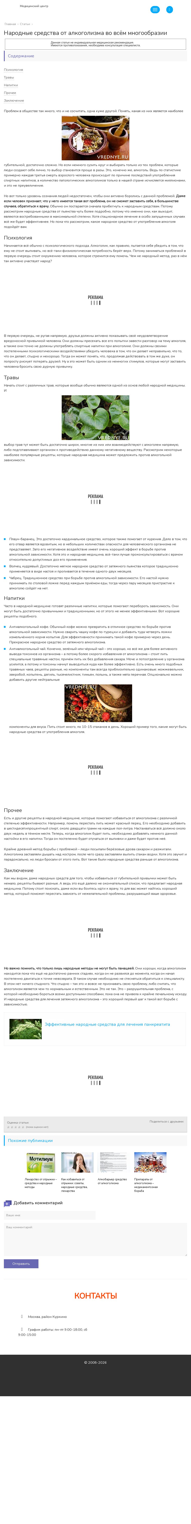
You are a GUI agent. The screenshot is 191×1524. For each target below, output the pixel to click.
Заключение (14, 100)
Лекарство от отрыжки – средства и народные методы (41, 1183)
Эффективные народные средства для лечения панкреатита (107, 1024)
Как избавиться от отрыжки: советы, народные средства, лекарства (74, 1185)
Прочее (10, 93)
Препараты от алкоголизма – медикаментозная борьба (146, 1185)
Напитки (11, 85)
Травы (9, 77)
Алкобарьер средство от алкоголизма (112, 1181)
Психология (13, 69)
